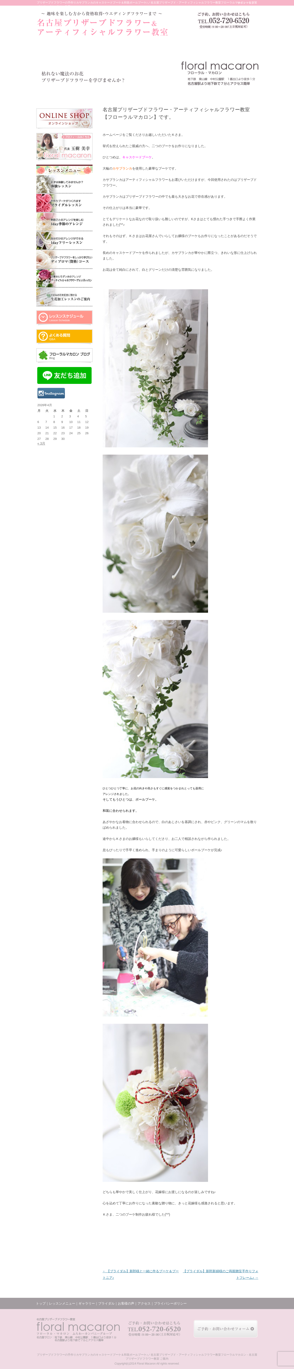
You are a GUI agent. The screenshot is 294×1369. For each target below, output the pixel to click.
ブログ (201, 94)
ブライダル (132, 94)
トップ (49, 94)
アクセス (223, 94)
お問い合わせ (246, 94)
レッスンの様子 (177, 94)
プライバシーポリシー (170, 1303)
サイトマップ (245, 2)
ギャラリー (109, 94)
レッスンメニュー (80, 94)
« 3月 (41, 443)
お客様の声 (154, 94)
